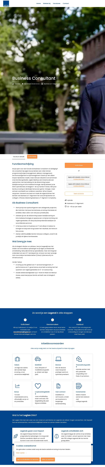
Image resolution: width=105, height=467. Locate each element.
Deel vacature (79, 194)
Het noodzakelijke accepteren (28, 459)
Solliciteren (79, 165)
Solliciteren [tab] (32, 157)
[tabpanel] (52, 222)
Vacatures (56, 3)
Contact (66, 3)
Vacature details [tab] (18, 157)
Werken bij (46, 3)
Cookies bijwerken (78, 179)
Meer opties (21, 453)
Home (38, 3)
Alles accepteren (48, 459)
